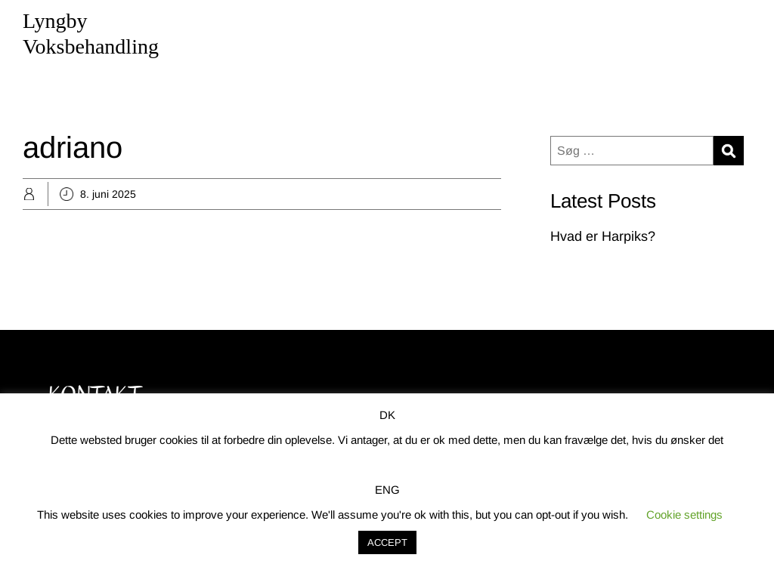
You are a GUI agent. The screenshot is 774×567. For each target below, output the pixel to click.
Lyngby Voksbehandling (91, 33)
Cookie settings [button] (684, 514)
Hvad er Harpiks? (602, 236)
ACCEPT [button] (387, 542)
